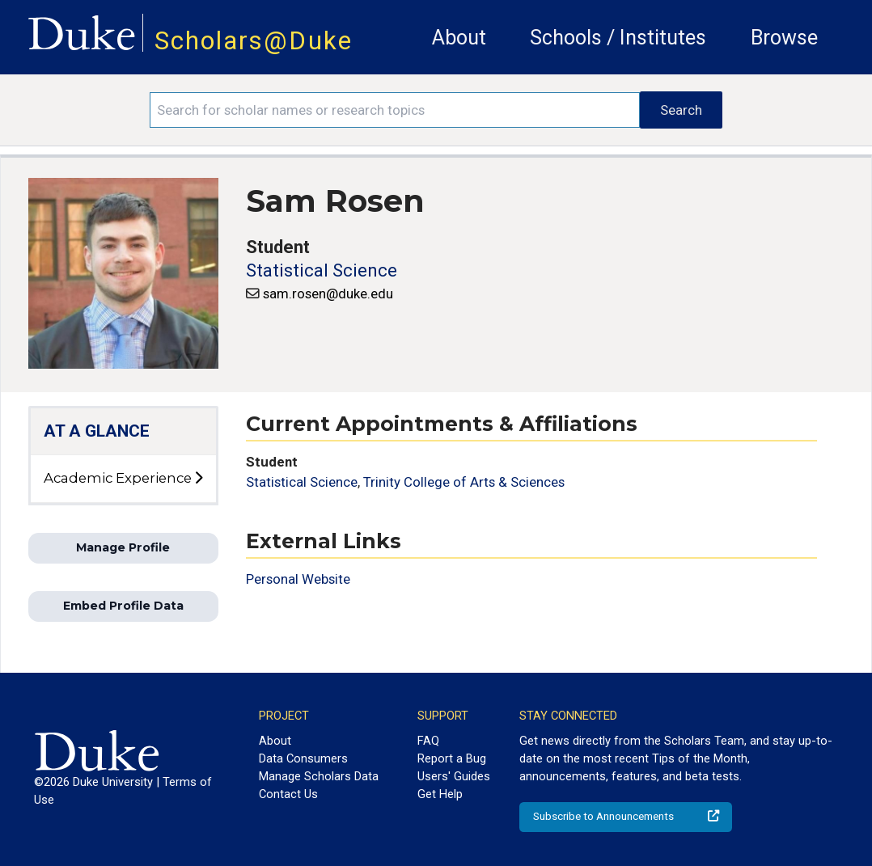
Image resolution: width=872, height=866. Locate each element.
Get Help (440, 794)
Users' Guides (453, 776)
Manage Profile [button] (123, 547)
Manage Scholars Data (319, 776)
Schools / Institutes (618, 37)
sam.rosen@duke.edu (328, 293)
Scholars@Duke (254, 41)
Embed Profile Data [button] (123, 605)
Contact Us (288, 794)
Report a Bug (451, 758)
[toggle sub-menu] (198, 478)
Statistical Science (321, 270)
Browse (784, 37)
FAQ (428, 740)
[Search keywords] (395, 110)
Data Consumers (303, 758)
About (459, 37)
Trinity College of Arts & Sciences (464, 482)
